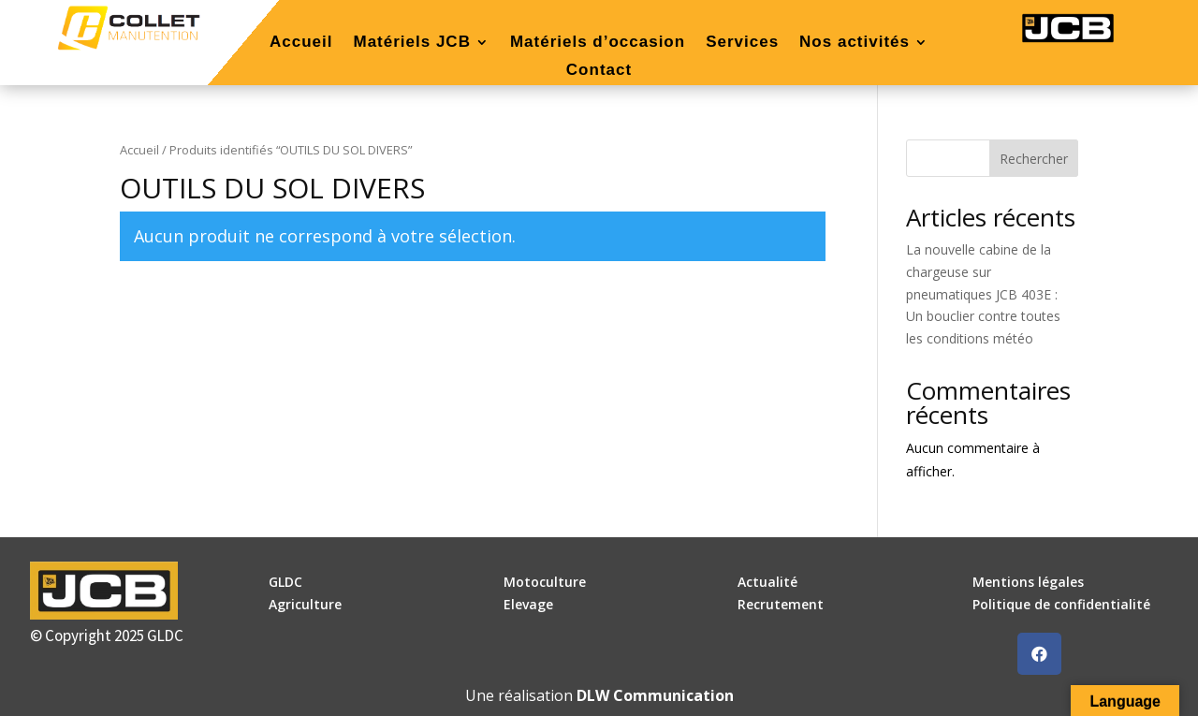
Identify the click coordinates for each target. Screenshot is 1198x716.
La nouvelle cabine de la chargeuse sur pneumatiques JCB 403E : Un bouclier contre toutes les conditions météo (983, 294)
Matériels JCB (411, 43)
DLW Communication (655, 695)
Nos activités (854, 43)
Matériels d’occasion (597, 43)
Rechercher (1034, 159)
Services (742, 43)
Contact (599, 71)
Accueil (301, 43)
